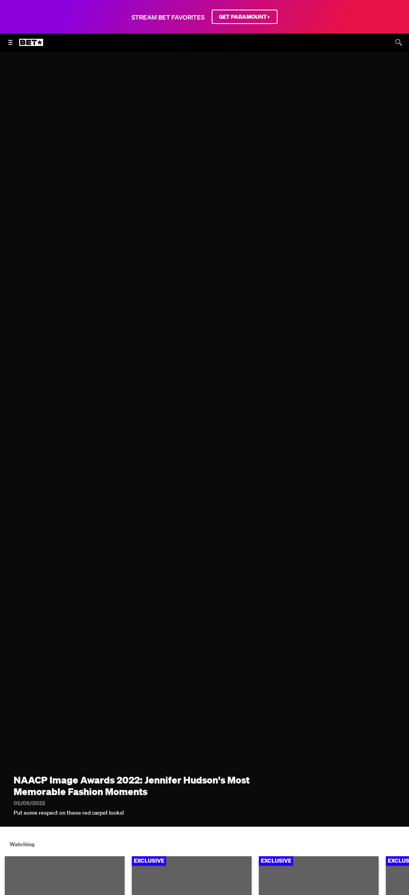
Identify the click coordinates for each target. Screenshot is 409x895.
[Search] (398, 42)
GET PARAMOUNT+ (244, 16)
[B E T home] (31, 46)
